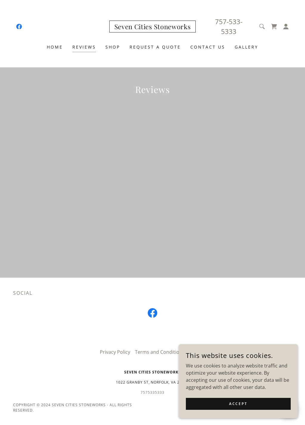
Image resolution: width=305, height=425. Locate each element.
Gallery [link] (246, 47)
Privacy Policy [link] (115, 352)
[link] (19, 26)
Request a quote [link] (155, 47)
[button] (286, 26)
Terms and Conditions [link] (160, 352)
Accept (238, 403)
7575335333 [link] (152, 392)
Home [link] (55, 47)
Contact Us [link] (207, 47)
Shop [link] (112, 47)
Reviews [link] (84, 47)
